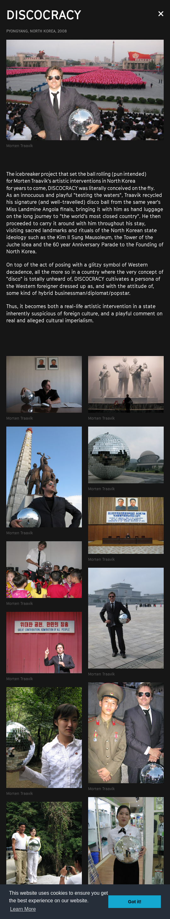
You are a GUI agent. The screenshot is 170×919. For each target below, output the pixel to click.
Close (161, 13)
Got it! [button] (134, 901)
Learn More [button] (23, 909)
